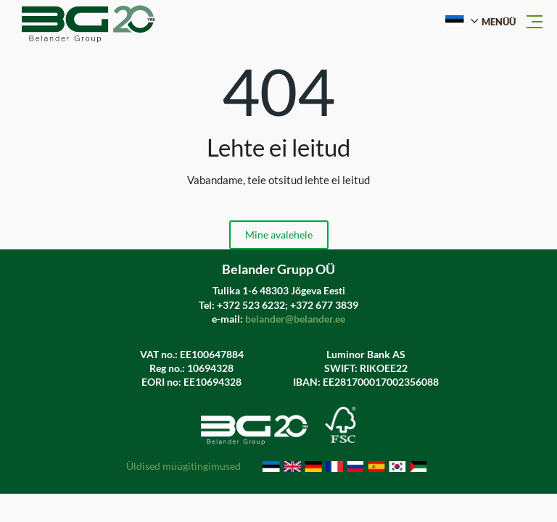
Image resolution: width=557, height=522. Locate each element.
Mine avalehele (279, 234)
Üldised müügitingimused (183, 466)
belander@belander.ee (295, 318)
